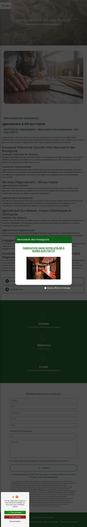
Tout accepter (15, 512)
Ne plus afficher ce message (58, 288)
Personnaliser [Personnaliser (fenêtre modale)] (15, 521)
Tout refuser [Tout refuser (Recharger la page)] (15, 517)
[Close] (69, 239)
